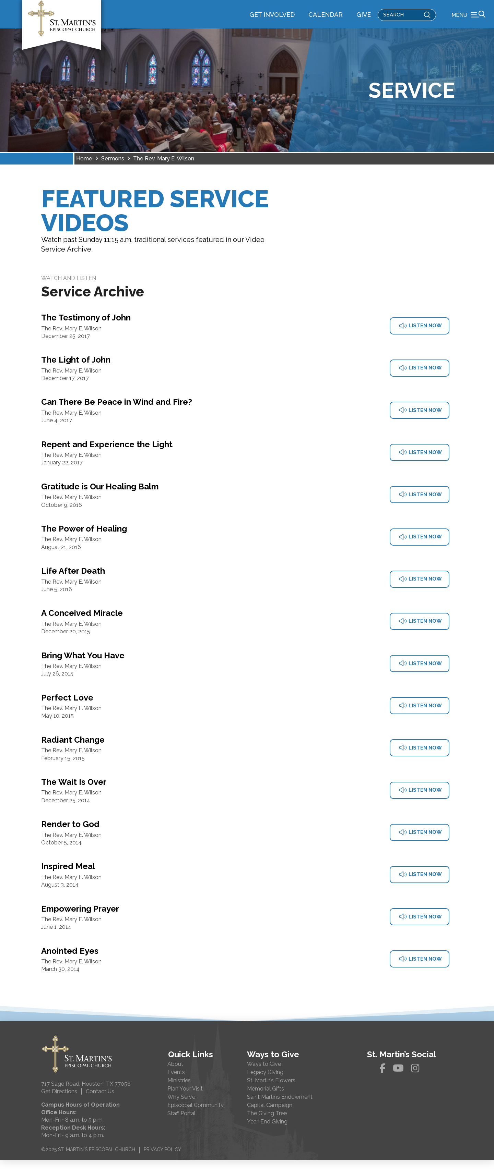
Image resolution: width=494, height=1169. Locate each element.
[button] (468, 19)
